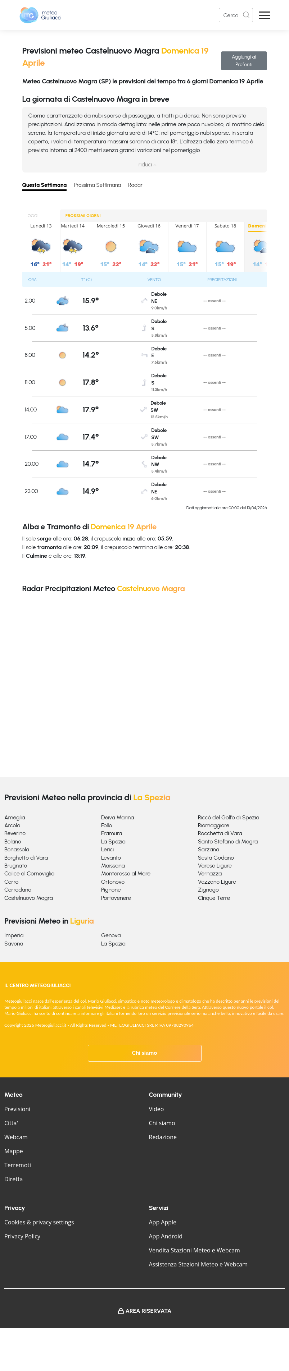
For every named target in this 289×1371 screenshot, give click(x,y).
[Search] (236, 15)
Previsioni (17, 1109)
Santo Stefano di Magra (228, 841)
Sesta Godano (216, 857)
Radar (135, 185)
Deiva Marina (117, 817)
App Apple (163, 1222)
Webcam (16, 1137)
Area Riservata (149, 1310)
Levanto (111, 857)
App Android (166, 1236)
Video (156, 1109)
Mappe (13, 1151)
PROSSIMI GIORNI (83, 215)
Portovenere (116, 897)
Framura (111, 833)
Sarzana (208, 849)
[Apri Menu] (264, 15)
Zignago (208, 889)
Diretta (13, 1179)
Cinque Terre (214, 897)
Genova (111, 935)
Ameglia (14, 817)
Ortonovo (113, 881)
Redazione (163, 1137)
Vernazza (210, 873)
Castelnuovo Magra (28, 897)
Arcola (12, 825)
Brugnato (15, 865)
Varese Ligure (215, 865)
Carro (11, 881)
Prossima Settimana (97, 185)
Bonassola (16, 849)
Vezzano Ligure (217, 881)
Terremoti (17, 1165)
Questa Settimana (44, 185)
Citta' (11, 1123)
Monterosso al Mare (125, 873)
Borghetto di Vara (26, 857)
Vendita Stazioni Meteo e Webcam (194, 1250)
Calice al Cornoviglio (29, 873)
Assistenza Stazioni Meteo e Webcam (198, 1264)
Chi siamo (144, 1053)
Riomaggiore (213, 825)
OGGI (33, 215)
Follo (106, 825)
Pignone (111, 889)
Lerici (107, 849)
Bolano (12, 841)
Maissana (113, 865)
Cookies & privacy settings (39, 1222)
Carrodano (17, 889)
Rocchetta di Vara (220, 833)
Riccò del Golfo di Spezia (228, 817)
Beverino (15, 833)
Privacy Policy (22, 1236)
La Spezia (113, 841)
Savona (13, 943)
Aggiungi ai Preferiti (244, 61)
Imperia (13, 935)
